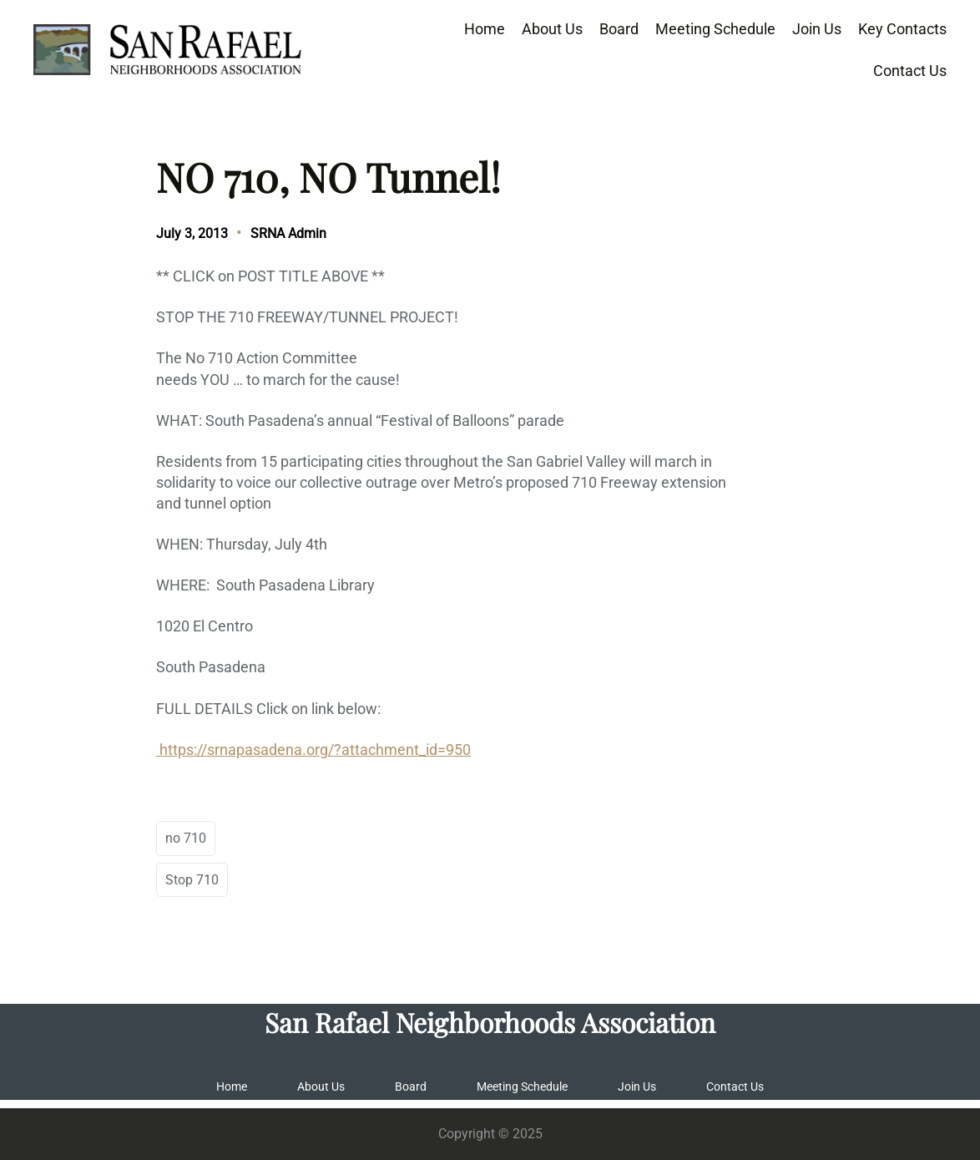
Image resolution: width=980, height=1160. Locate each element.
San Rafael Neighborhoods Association (490, 1022)
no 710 (185, 838)
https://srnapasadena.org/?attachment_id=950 (313, 749)
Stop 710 (192, 880)
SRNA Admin (288, 233)
